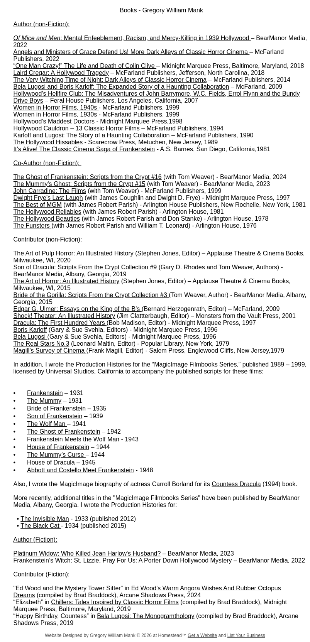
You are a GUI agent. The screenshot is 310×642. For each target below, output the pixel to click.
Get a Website (202, 635)
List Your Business (246, 635)
